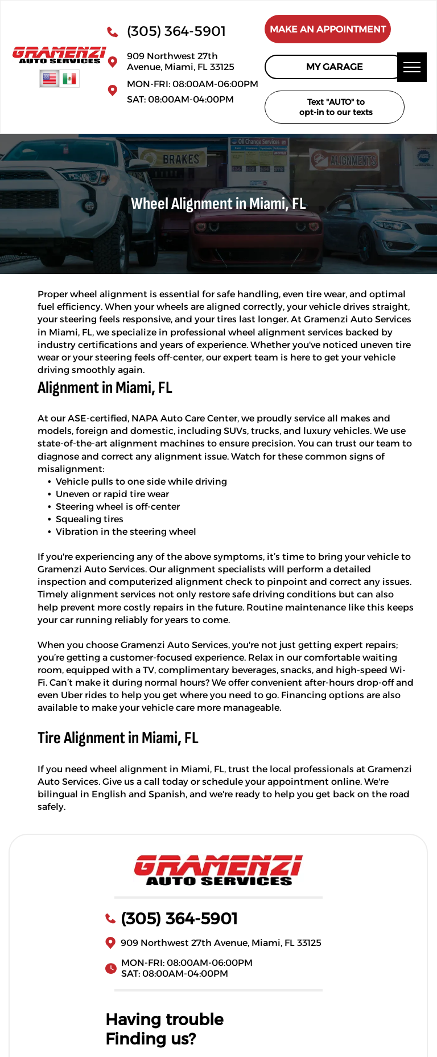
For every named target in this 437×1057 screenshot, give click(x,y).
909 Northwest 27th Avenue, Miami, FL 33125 (180, 61)
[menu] (412, 67)
